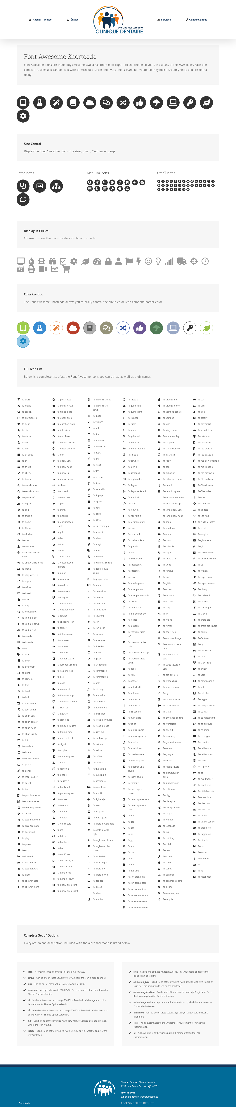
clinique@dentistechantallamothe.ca (139, 1096)
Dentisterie (24, 1103)
